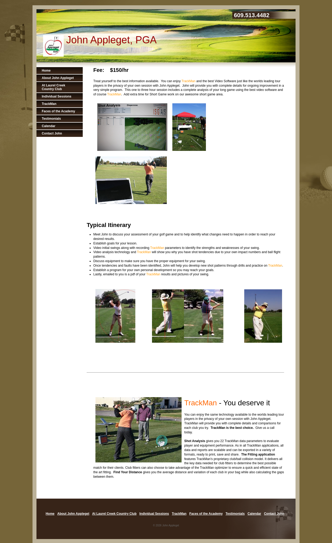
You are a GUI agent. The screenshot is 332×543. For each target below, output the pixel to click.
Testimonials (51, 118)
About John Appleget (58, 78)
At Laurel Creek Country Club (53, 87)
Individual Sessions (56, 96)
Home (46, 70)
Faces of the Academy (58, 111)
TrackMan (49, 104)
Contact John (52, 133)
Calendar (48, 126)
